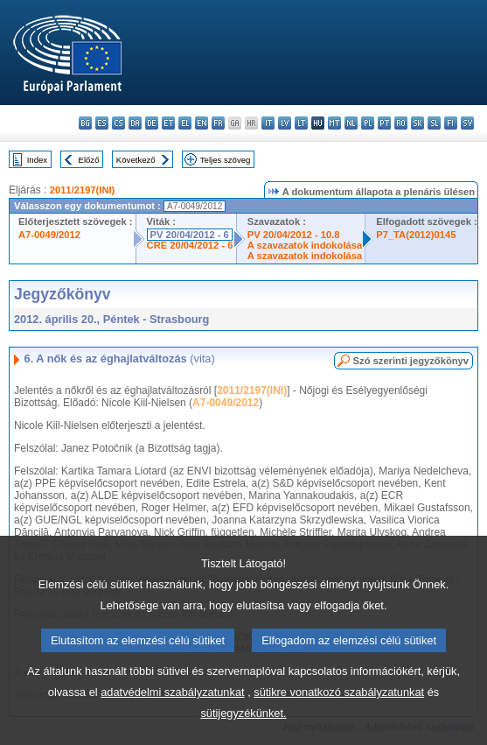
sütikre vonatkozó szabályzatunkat (339, 725)
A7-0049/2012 (49, 234)
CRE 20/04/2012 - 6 (190, 245)
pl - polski (367, 123)
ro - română (400, 123)
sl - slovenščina (434, 123)
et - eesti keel (168, 123)
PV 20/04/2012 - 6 (189, 234)
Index (37, 160)
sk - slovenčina (417, 123)
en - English (201, 123)
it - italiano (268, 123)
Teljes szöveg (225, 160)
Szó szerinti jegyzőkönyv (411, 360)
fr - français (218, 123)
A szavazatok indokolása (304, 245)
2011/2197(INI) (82, 190)
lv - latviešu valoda (284, 123)
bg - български (85, 123)
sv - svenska (467, 123)
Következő (136, 160)
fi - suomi (450, 123)
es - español (101, 123)
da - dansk (135, 123)
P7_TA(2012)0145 (416, 234)
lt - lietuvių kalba (301, 123)
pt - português (384, 123)
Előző (89, 160)
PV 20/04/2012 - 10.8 (293, 234)
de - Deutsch (151, 123)
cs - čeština (118, 123)
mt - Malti (334, 123)
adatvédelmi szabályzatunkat (172, 725)
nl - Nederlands (351, 123)
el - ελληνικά (184, 123)
